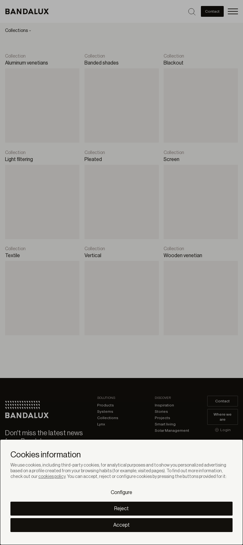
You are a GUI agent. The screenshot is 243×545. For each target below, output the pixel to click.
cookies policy (51, 476)
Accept (121, 525)
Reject (121, 508)
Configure (121, 492)
